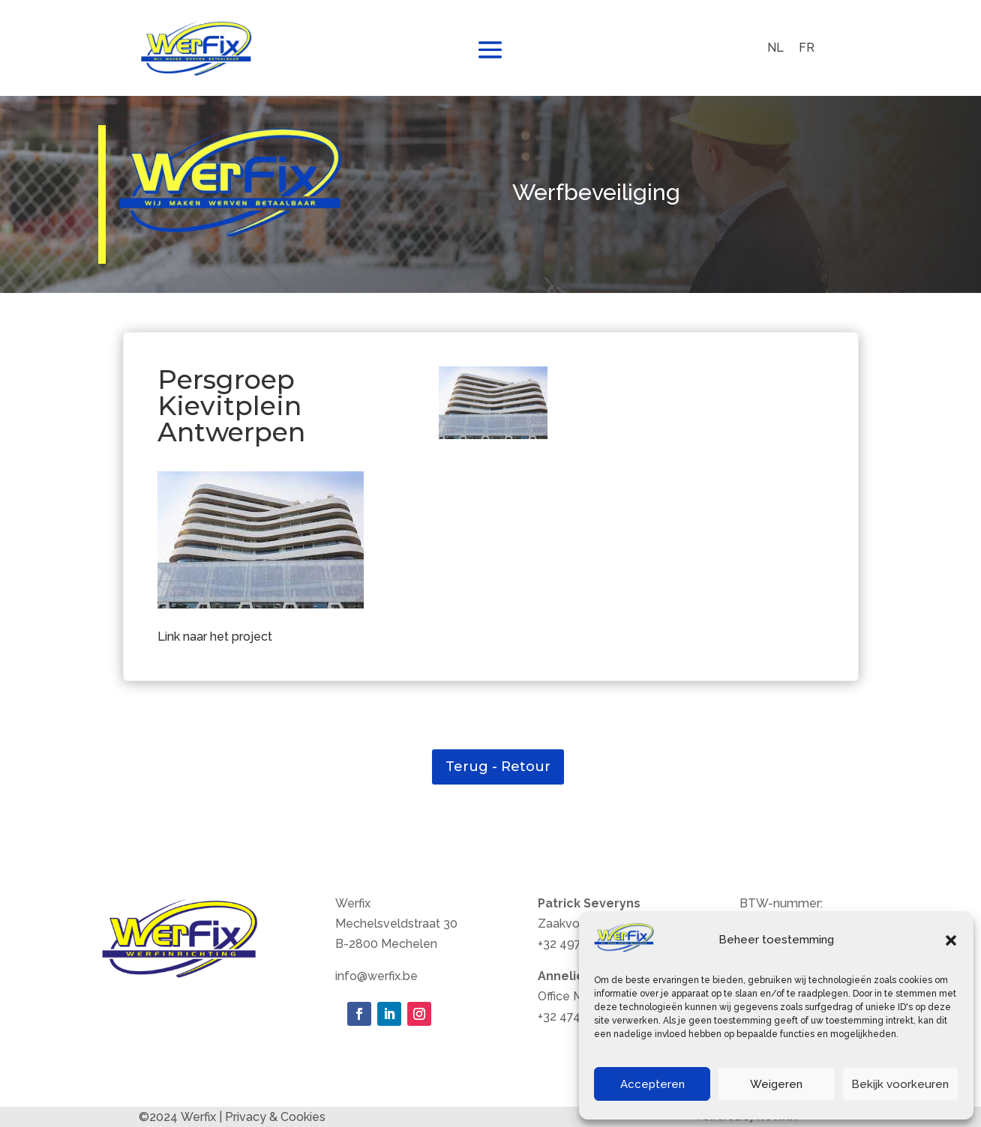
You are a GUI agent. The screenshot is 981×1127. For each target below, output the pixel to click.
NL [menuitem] (775, 47)
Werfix (198, 1117)
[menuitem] (775, 47)
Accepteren (652, 1084)
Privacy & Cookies (275, 1117)
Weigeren (776, 1084)
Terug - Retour (498, 766)
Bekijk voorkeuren (900, 1084)
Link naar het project (215, 636)
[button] (951, 940)
